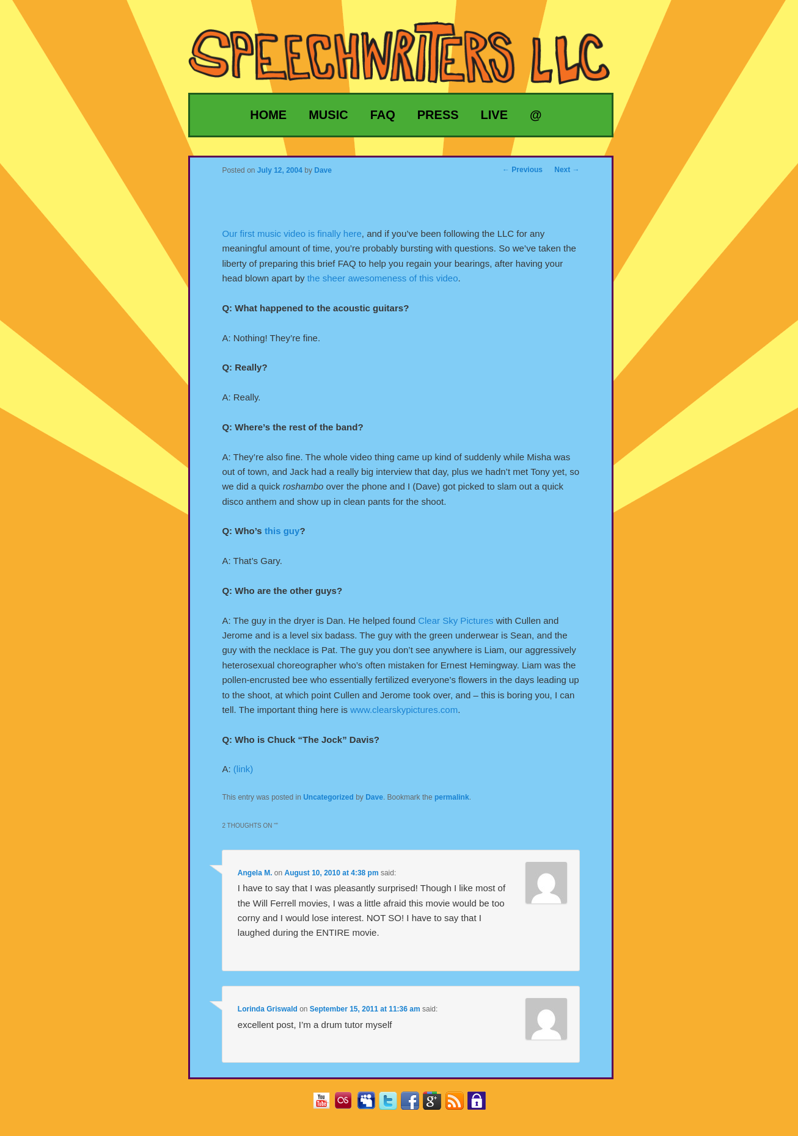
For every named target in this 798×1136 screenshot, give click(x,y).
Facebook (414, 1104)
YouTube (326, 1104)
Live (494, 114)
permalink (451, 797)
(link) (243, 769)
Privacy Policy (481, 1104)
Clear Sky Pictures (455, 620)
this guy (282, 531)
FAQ (382, 114)
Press (438, 114)
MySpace (370, 1104)
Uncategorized (328, 797)
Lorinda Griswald (268, 1009)
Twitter (392, 1104)
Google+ (436, 1104)
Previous (522, 169)
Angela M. (255, 873)
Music (328, 114)
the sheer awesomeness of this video (382, 278)
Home (268, 114)
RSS (459, 1104)
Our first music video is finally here (291, 233)
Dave (374, 797)
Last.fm (348, 1104)
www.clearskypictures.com (404, 709)
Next (566, 169)
